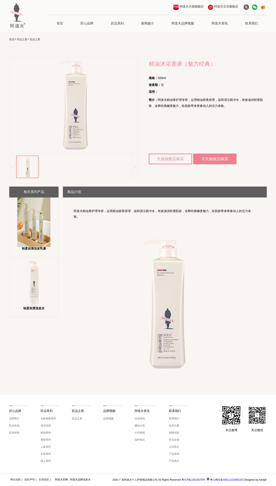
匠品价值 (14, 425)
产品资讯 (174, 453)
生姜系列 (46, 453)
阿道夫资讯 (220, 23)
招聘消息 (174, 432)
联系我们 (251, 23)
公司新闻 (140, 432)
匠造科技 (14, 432)
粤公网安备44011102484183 (226, 479)
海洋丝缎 (46, 425)
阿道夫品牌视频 (182, 23)
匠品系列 (117, 23)
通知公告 (140, 425)
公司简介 (174, 446)
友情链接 (44, 479)
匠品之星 (22, 39)
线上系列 (46, 460)
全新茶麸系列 (48, 418)
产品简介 (174, 460)
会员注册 (174, 425)
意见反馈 (174, 439)
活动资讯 (140, 418)
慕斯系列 (46, 439)
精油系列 (46, 432)
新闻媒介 (147, 23)
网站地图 (15, 479)
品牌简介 (14, 418)
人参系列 (46, 446)
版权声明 (29, 479)
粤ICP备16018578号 (193, 479)
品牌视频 (108, 418)
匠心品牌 (86, 23)
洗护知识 (140, 439)
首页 (60, 23)
